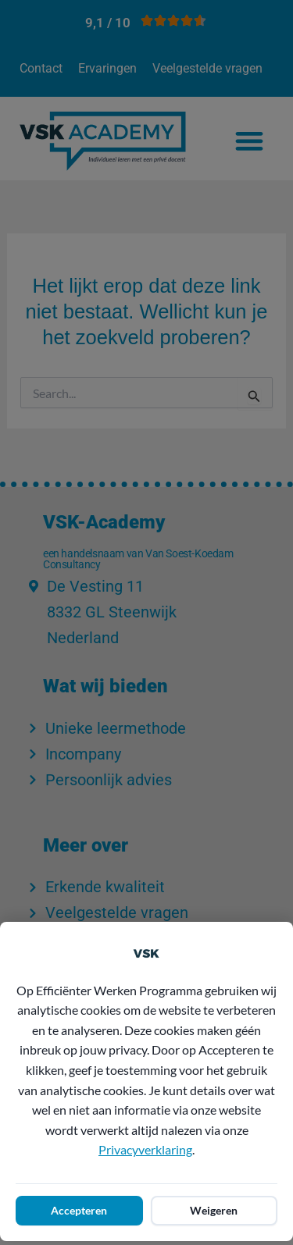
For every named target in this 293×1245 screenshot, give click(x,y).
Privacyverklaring (145, 1149)
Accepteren (79, 1210)
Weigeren (214, 1210)
